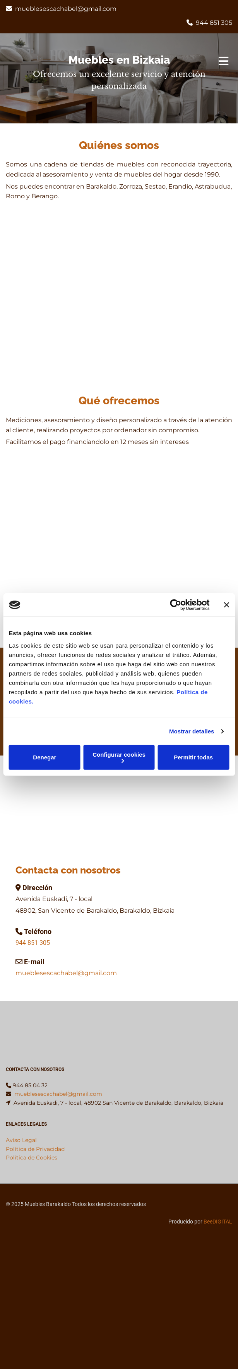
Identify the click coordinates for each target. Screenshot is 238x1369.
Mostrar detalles (191, 731)
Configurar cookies (119, 757)
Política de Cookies (31, 1157)
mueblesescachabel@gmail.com (65, 8)
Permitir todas (193, 757)
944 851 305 (214, 22)
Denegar (44, 757)
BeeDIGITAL (218, 1221)
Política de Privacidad (35, 1148)
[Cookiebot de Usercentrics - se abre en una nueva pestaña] (175, 605)
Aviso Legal (21, 1140)
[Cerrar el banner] (226, 605)
